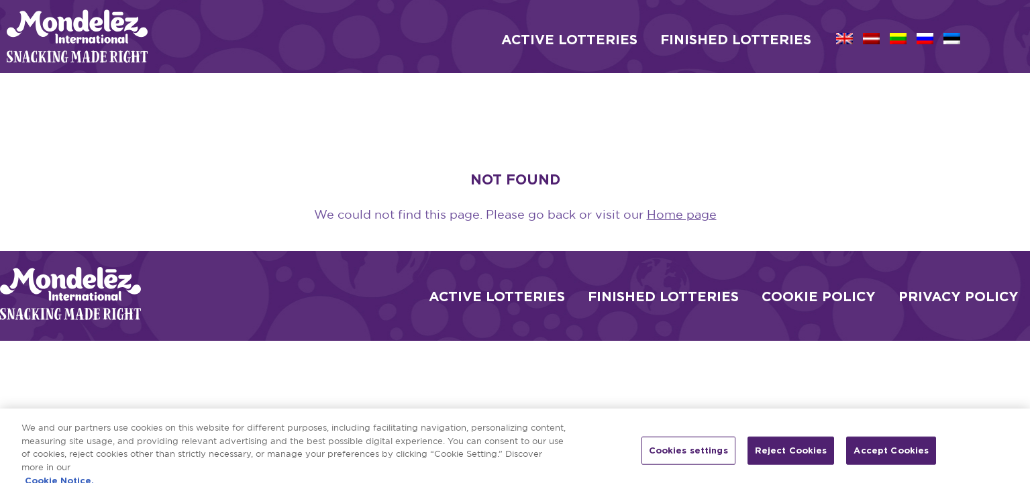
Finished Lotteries (663, 295)
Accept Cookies (891, 455)
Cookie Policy (819, 295)
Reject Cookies (791, 455)
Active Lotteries (497, 295)
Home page (682, 215)
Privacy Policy (958, 295)
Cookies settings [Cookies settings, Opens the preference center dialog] (688, 455)
